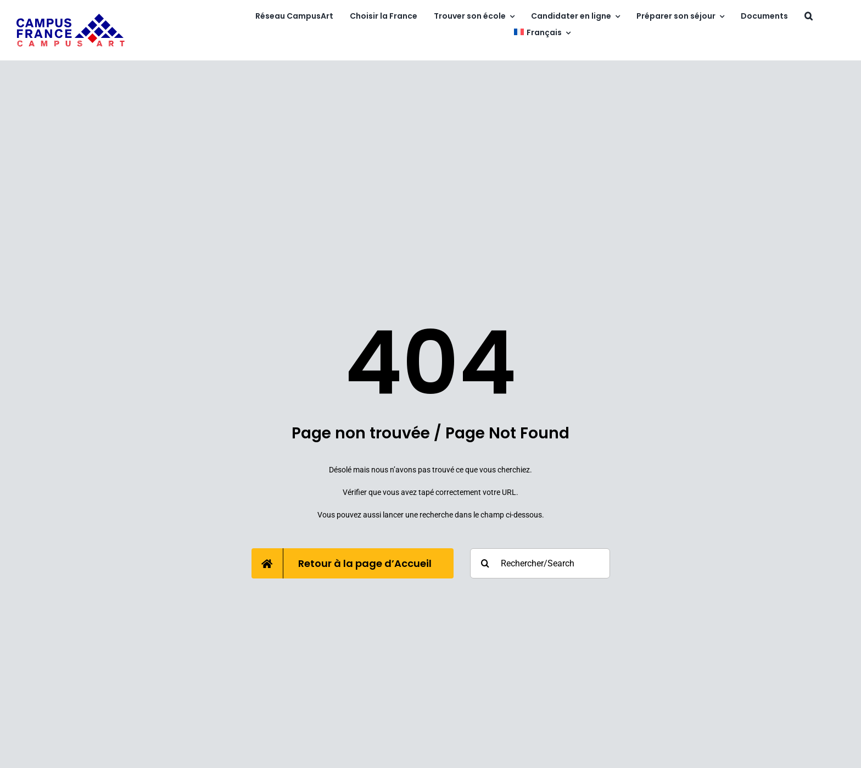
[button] (808, 16)
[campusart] (70, 17)
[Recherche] (485, 563)
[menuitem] (542, 33)
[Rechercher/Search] (540, 563)
